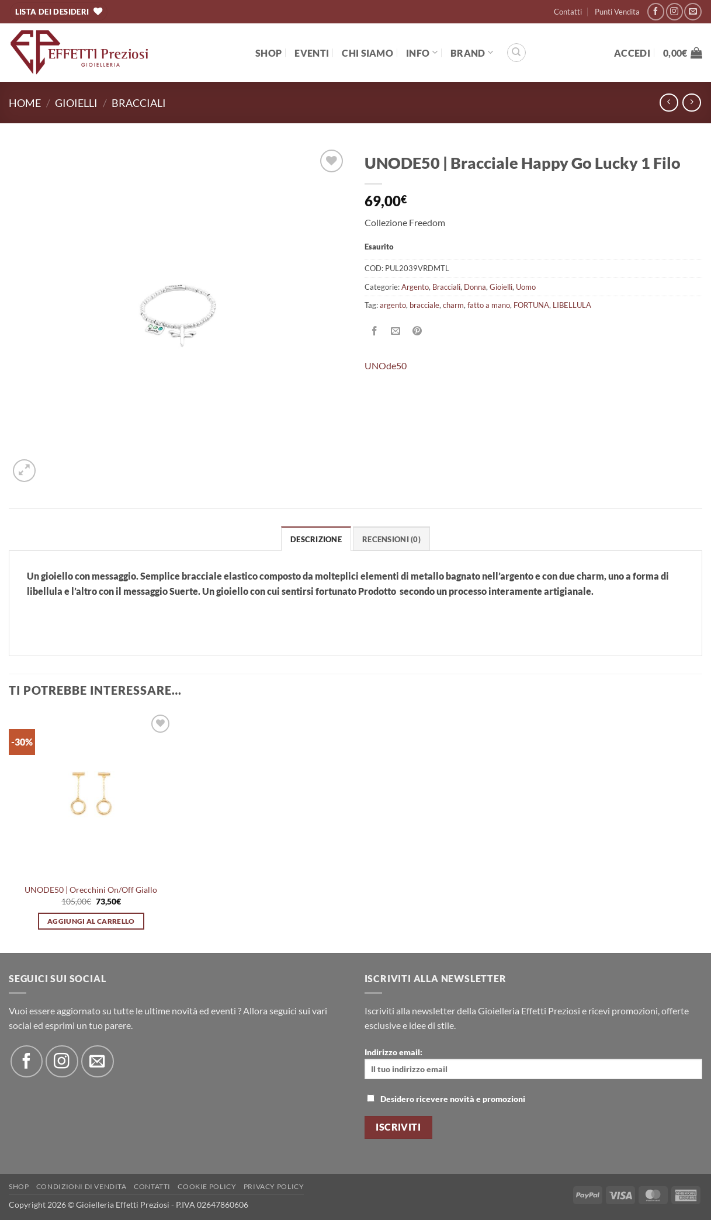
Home (25, 102)
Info (422, 52)
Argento (415, 287)
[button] (632, 53)
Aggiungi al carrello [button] (91, 921)
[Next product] (669, 102)
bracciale (424, 305)
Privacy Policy (274, 1186)
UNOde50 (386, 365)
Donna (475, 287)
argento (393, 305)
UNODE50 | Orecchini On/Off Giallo (91, 890)
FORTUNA (531, 305)
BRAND (471, 52)
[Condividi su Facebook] (374, 331)
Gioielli (76, 102)
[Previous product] (691, 102)
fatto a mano (488, 305)
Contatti (568, 11)
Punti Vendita (617, 11)
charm (453, 305)
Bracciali (139, 102)
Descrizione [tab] (316, 539)
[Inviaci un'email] (692, 11)
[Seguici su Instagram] (674, 11)
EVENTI (311, 52)
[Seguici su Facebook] (655, 11)
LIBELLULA (572, 305)
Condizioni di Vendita (81, 1186)
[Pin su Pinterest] (416, 331)
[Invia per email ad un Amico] (395, 331)
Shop (268, 52)
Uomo (526, 287)
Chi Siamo (367, 52)
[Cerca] (516, 52)
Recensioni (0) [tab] (391, 539)
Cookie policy (207, 1186)
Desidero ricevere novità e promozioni (446, 1099)
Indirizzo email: (534, 1063)
